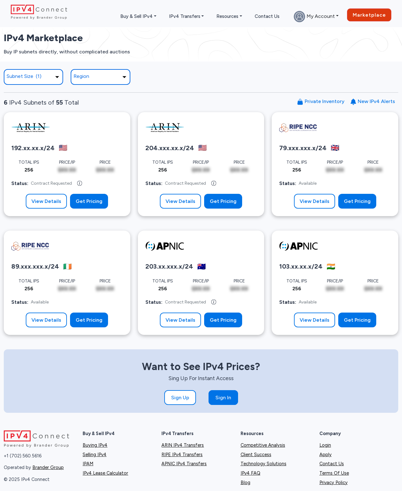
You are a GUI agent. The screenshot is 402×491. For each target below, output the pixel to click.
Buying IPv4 (95, 445)
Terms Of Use (334, 473)
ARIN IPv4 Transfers (182, 445)
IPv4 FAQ (250, 473)
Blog (245, 482)
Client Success (256, 454)
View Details (46, 201)
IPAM (88, 463)
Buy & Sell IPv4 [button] (136, 16)
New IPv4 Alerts (372, 101)
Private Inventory (321, 101)
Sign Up (180, 398)
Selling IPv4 (94, 454)
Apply (325, 454)
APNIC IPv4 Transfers (184, 463)
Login (325, 445)
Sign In (223, 398)
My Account (314, 16)
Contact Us (267, 16)
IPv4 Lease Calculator (105, 473)
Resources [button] (227, 16)
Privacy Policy (333, 482)
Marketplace (369, 15)
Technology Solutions (263, 463)
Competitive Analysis (263, 445)
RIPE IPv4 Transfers (182, 454)
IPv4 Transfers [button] (184, 16)
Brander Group (48, 467)
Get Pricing (89, 201)
